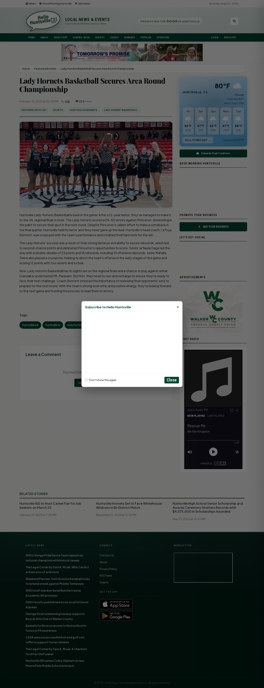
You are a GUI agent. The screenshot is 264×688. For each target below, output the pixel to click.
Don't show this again (100, 380)
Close (172, 380)
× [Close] (177, 307)
